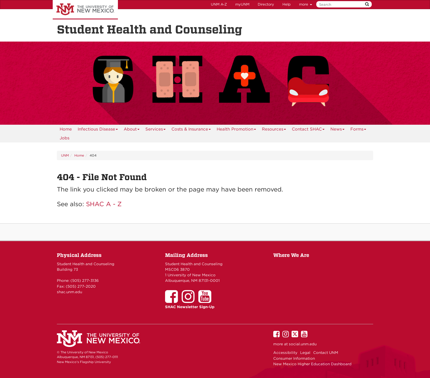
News (337, 130)
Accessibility (285, 352)
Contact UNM (325, 352)
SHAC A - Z (104, 204)
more (305, 4)
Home (66, 129)
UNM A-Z (219, 4)
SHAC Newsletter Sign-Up (189, 307)
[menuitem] (66, 129)
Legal (305, 352)
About (132, 130)
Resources (274, 130)
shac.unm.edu (69, 292)
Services (155, 130)
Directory (266, 4)
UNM (65, 155)
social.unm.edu (303, 344)
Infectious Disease (98, 130)
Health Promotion (236, 130)
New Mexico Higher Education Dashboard (312, 364)
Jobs (64, 138)
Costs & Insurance (191, 130)
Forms (358, 130)
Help (286, 4)
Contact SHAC (308, 130)
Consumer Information (294, 358)
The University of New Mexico (85, 9)
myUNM (242, 4)
